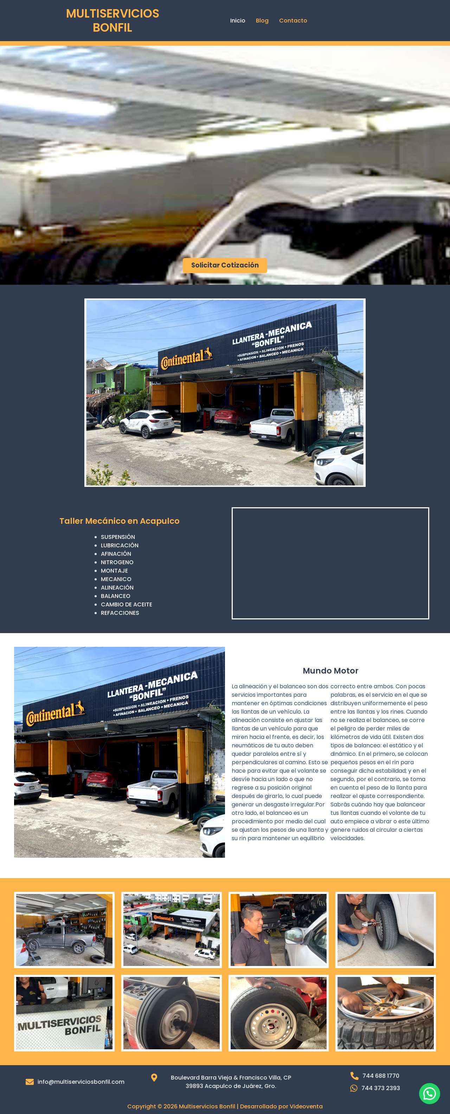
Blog (262, 21)
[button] (429, 1093)
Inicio (237, 21)
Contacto (293, 21)
